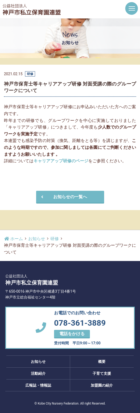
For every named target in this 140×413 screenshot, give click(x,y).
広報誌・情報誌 (38, 385)
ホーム (13, 238)
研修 (54, 238)
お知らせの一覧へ (63, 196)
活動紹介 (38, 373)
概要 (101, 361)
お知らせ (36, 238)
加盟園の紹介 (102, 385)
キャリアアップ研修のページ (60, 160)
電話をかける (72, 333)
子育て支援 (102, 373)
